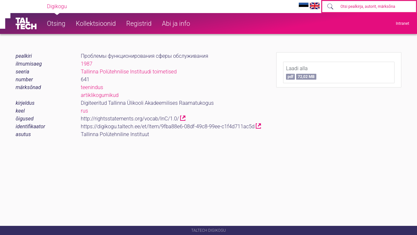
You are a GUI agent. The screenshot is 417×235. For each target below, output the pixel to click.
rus (84, 111)
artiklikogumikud (100, 95)
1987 (87, 64)
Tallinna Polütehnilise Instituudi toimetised (129, 72)
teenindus (92, 87)
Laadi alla (301, 72)
